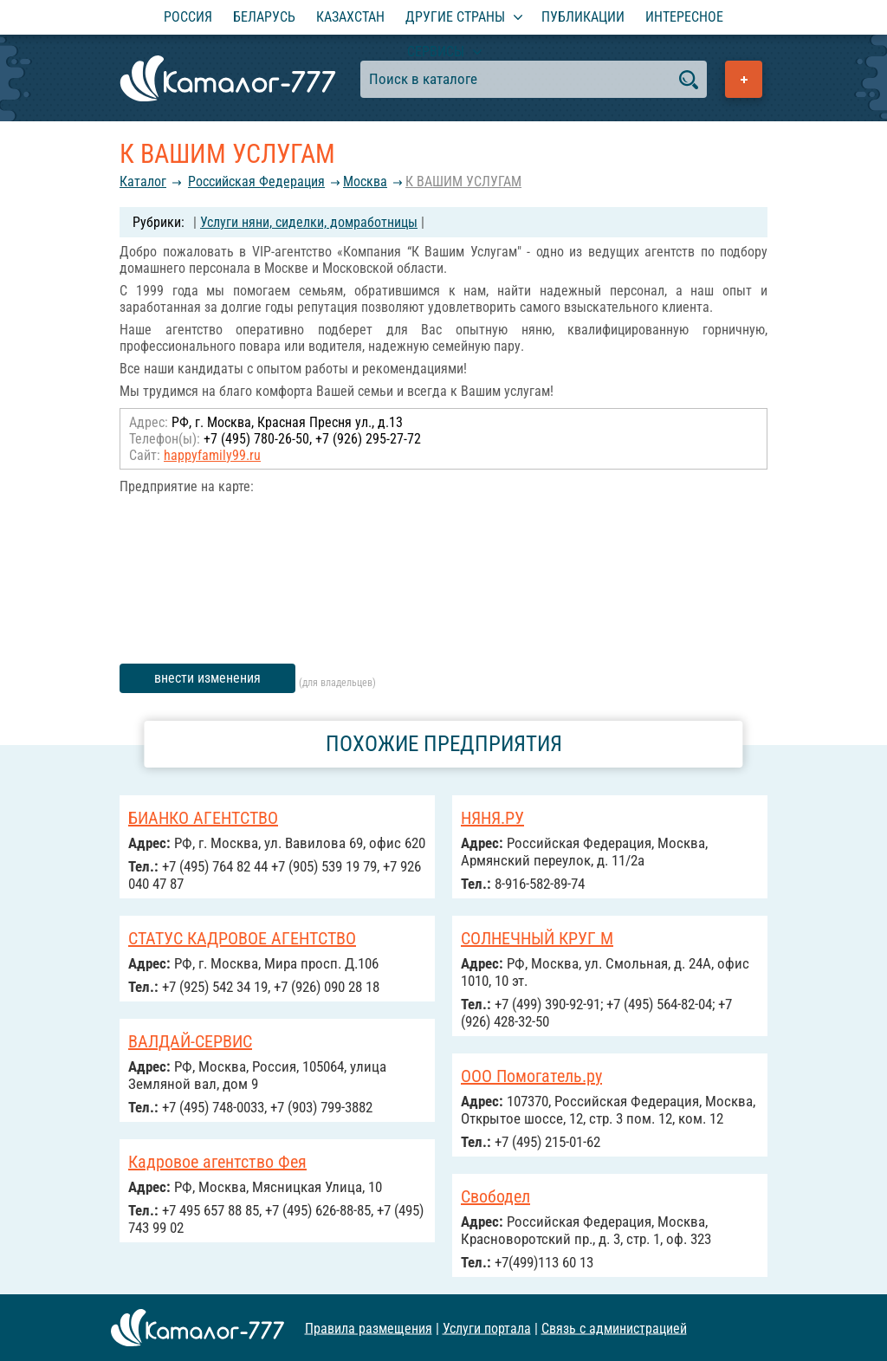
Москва (365, 181)
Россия (188, 17)
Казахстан (350, 17)
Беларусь (264, 17)
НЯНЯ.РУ (492, 817)
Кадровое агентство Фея (217, 1161)
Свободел (495, 1196)
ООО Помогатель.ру (531, 1076)
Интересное (684, 17)
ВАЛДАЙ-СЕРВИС (190, 1041)
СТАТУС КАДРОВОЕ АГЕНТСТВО (242, 938)
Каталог (143, 181)
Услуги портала (487, 1327)
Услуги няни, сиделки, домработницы (309, 222)
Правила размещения (368, 1327)
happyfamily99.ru (212, 455)
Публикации (583, 17)
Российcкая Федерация (256, 181)
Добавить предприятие (743, 79)
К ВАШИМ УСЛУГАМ (463, 181)
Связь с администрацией (614, 1327)
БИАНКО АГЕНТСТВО (203, 817)
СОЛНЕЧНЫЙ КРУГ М (537, 938)
